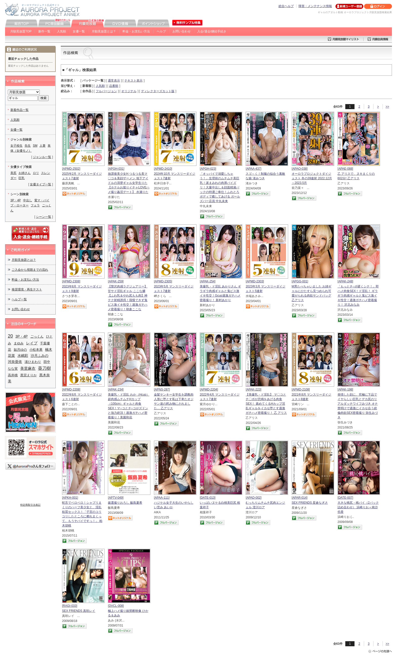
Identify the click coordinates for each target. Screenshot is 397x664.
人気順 (61, 31)
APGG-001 (299, 281)
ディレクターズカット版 (157, 91)
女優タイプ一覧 (40, 184)
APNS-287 (162, 389)
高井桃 (13, 375)
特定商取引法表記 (30, 504)
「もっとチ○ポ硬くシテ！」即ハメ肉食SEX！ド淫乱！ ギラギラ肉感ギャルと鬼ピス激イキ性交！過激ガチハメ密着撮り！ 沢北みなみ (358, 295)
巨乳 (21, 178)
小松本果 (36, 349)
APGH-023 (208, 168)
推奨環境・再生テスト (27, 289)
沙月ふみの (39, 356)
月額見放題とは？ (104, 31)
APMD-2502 (71, 168)
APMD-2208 (71, 389)
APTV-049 (116, 497)
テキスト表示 (133, 80)
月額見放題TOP (20, 31)
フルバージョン (106, 91)
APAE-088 (345, 168)
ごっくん (37, 336)
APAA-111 (162, 497)
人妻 (42, 145)
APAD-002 (254, 497)
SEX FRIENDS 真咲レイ (78, 611)
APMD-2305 (163, 281)
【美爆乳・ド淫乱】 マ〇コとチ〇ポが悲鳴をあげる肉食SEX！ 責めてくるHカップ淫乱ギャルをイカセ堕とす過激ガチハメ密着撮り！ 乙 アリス (266, 404)
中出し (27, 200)
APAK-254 (207, 281)
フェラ (35, 205)
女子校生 (16, 145)
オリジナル (128, 91)
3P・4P (15, 200)
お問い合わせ (181, 31)
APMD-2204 (209, 389)
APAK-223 (254, 389)
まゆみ (19, 343)
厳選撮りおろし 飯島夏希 (125, 502)
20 (10, 336)
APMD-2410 (163, 168)
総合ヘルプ (286, 6)
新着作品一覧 (19, 110)
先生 (28, 145)
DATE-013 (207, 497)
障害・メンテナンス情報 (315, 6)
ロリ (36, 173)
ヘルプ (161, 31)
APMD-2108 (300, 389)
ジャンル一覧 (42, 157)
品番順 (113, 86)
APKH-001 (70, 497)
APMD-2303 (255, 281)
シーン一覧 (43, 217)
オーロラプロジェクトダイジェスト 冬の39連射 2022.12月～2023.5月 (312, 178)
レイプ (31, 343)
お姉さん (24, 173)
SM (35, 145)
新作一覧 (44, 31)
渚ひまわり (33, 362)
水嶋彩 (22, 356)
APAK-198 (345, 389)
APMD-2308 (71, 281)
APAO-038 (299, 168)
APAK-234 (116, 389)
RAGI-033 (69, 606)
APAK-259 (116, 281)
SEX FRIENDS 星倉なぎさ (310, 502)
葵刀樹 (44, 368)
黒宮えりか (28, 375)
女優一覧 (79, 31)
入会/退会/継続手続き (211, 31)
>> (387, 106)
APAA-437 (254, 168)
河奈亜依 (15, 362)
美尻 (13, 173)
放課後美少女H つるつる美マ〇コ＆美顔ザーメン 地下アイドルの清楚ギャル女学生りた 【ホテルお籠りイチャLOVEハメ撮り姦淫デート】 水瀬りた (128, 183)
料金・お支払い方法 (136, 31)
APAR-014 (299, 497)
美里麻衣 (27, 368)
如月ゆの (20, 349)
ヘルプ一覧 (19, 299)
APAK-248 (345, 281)
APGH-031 (116, 168)
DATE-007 (345, 497)
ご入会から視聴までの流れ (30, 269)
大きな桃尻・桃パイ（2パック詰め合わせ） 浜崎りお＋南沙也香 (358, 507)
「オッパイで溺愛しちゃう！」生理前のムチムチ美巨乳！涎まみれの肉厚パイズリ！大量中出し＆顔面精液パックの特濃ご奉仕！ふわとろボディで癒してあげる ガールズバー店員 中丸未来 (220, 187)
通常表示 (114, 80)
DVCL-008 (116, 606)
